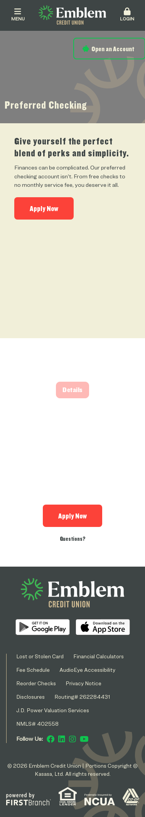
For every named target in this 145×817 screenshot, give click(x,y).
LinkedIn (61, 739)
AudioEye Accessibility (87, 669)
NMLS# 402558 (37, 723)
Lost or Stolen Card (40, 656)
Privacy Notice (83, 683)
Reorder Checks (36, 683)
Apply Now (44, 208)
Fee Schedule (33, 669)
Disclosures (30, 696)
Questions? (73, 538)
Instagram (72, 739)
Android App (42, 627)
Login (126, 15)
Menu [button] (17, 15)
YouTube (84, 739)
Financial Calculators (98, 656)
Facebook (50, 739)
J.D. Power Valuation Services (52, 710)
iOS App (103, 627)
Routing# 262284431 (82, 696)
